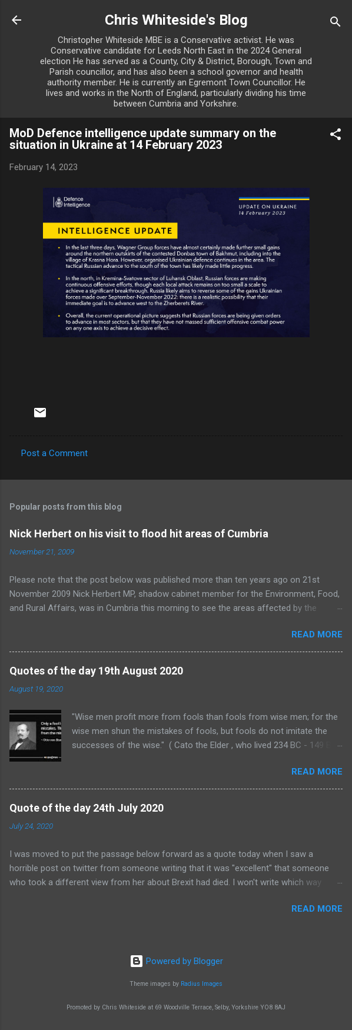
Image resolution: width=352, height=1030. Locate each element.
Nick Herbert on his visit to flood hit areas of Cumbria (138, 533)
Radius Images (202, 984)
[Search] (335, 24)
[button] (335, 136)
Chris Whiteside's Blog (176, 20)
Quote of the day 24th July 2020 (86, 808)
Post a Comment (54, 453)
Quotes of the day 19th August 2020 (96, 670)
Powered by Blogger (176, 961)
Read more (317, 634)
